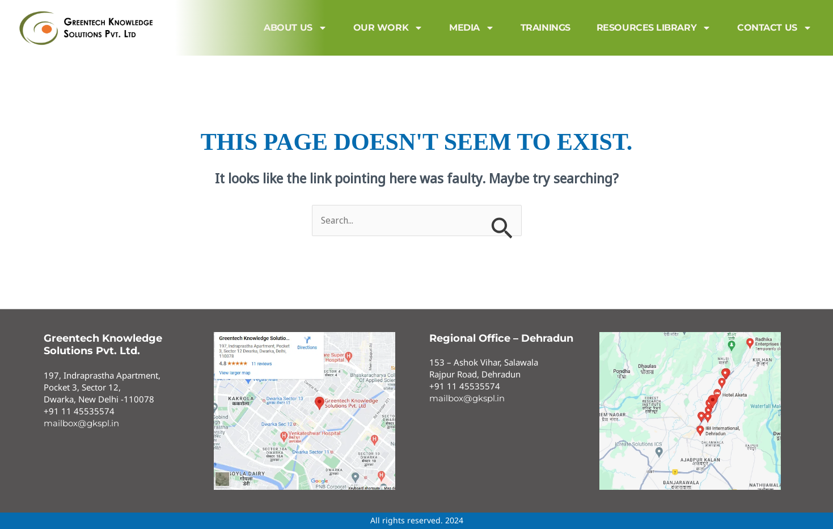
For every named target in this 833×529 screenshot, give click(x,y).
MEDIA (471, 28)
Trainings (545, 27)
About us (295, 28)
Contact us (774, 28)
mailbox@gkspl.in (81, 423)
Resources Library (654, 28)
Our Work (388, 28)
